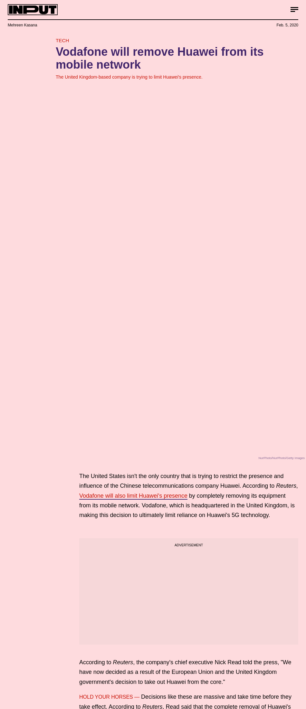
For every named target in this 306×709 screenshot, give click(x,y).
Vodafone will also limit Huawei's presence (133, 496)
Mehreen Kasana (22, 25)
